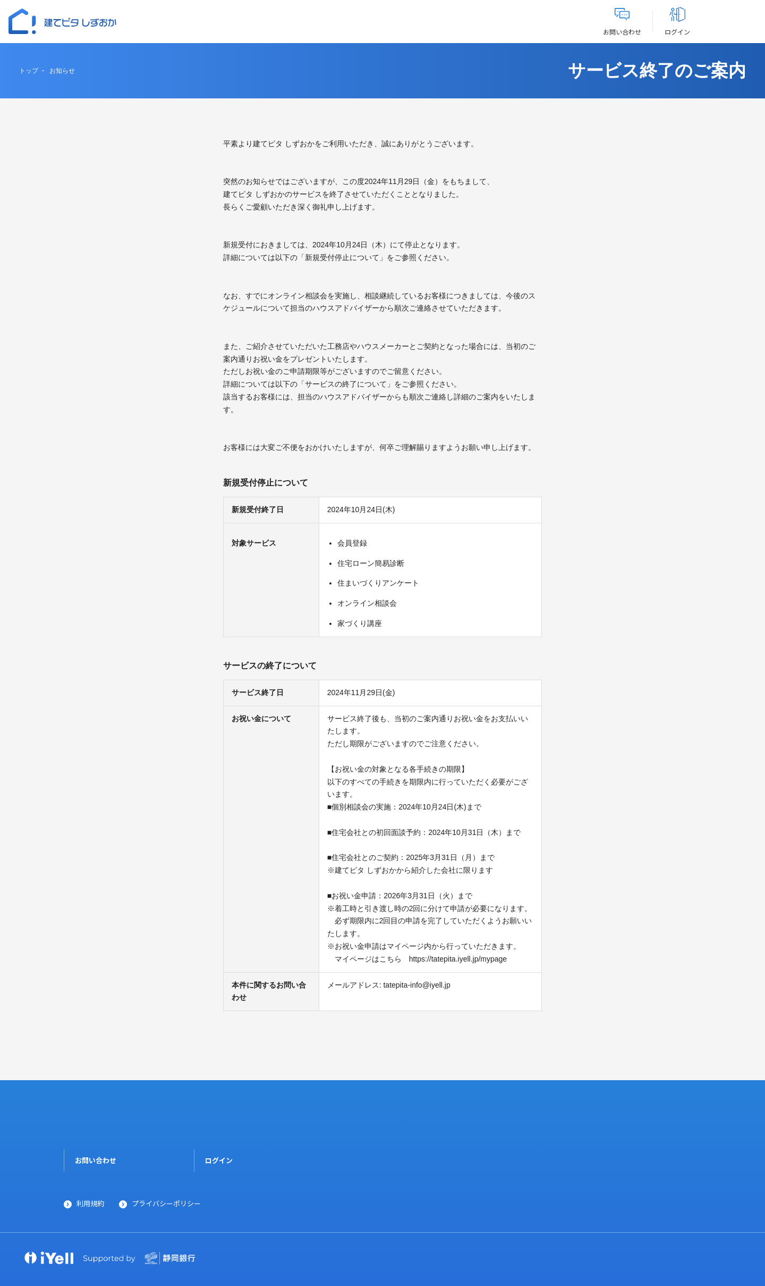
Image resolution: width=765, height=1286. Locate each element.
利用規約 (90, 1203)
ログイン (219, 1160)
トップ (28, 70)
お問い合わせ (95, 1160)
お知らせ (62, 70)
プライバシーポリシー (166, 1203)
